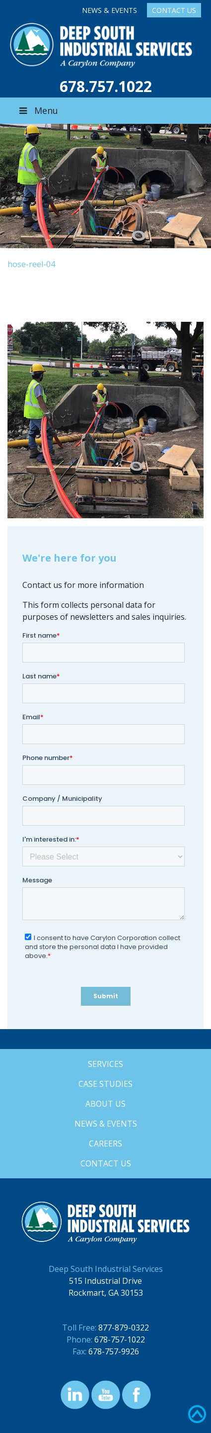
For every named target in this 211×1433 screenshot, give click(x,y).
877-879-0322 (123, 1327)
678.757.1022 (106, 86)
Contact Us (174, 10)
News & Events (109, 10)
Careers (105, 1143)
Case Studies (105, 1083)
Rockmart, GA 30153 (106, 1292)
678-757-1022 (119, 1339)
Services (105, 1063)
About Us (105, 1103)
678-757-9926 (113, 1351)
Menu (37, 110)
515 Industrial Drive (105, 1280)
